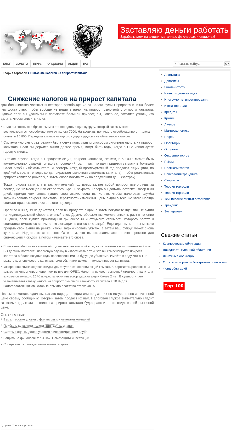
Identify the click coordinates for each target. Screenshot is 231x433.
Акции (73, 63)
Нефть (169, 137)
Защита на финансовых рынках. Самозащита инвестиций (46, 338)
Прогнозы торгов (176, 168)
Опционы (55, 63)
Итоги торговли (175, 106)
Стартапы (171, 180)
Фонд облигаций (175, 268)
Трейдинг (171, 205)
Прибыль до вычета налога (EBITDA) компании (39, 325)
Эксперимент (174, 211)
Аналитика (172, 74)
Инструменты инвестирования (186, 99)
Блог (7, 63)
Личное (169, 124)
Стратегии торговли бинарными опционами (195, 262)
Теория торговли (15, 73)
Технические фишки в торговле (187, 199)
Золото (22, 63)
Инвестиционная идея (180, 93)
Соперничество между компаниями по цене (36, 344)
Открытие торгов (176, 155)
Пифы (37, 63)
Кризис (169, 118)
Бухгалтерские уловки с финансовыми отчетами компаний (47, 319)
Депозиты (171, 81)
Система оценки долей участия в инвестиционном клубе (46, 332)
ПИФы (169, 161)
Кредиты (170, 112)
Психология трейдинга (181, 174)
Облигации (172, 143)
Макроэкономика (176, 130)
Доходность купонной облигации (187, 250)
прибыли (87, 246)
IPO (85, 63)
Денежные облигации (179, 256)
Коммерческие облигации (182, 243)
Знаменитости (175, 87)
